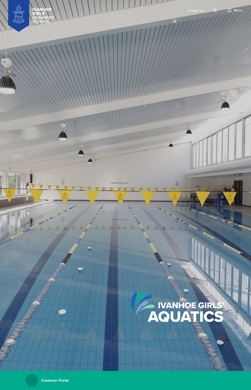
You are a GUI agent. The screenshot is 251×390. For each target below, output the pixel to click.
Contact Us (196, 11)
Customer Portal (47, 380)
